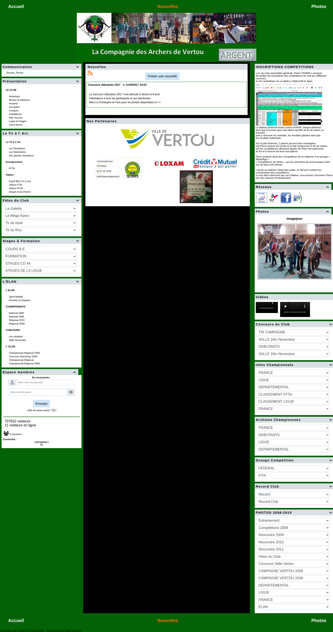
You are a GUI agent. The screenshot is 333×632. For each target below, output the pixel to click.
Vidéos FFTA (16, 188)
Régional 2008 (17, 323)
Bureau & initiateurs (20, 100)
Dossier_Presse (15, 72)
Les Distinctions (18, 152)
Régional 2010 (17, 320)
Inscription (15, 107)
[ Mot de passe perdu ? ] (41, 410)
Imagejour (295, 218)
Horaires (14, 103)
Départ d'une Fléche (20, 192)
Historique (15, 96)
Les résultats (16, 336)
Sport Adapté (16, 296)
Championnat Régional (21, 360)
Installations (15, 114)
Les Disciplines (17, 148)
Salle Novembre (18, 340)
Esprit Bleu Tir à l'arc (20, 181)
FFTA (12, 168)
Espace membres (40, 372)
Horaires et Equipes (20, 300)
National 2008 (17, 316)
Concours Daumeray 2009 (23, 356)
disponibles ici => (151, 102)
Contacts (14, 110)
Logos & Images (18, 121)
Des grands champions (22, 155)
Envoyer (41, 403)
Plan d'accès (16, 117)
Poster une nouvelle (162, 76)
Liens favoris (16, 124)
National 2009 (17, 313)
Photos (293, 211)
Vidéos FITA (16, 184)
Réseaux (293, 187)
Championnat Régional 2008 (24, 353)
